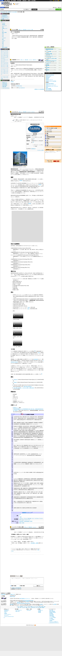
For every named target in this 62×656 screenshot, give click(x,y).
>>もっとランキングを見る (56, 147)
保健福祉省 (12, 454)
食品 (3, 43)
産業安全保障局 (33, 426)
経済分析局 (25, 426)
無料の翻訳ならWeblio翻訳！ (17, 4)
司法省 (12, 484)
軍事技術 (41, 35)
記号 (2, 78)
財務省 (12, 502)
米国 (24, 68)
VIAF (21, 516)
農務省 (12, 423)
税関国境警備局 (24, 462)
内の (28, 68)
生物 (3, 41)
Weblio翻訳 (51, 613)
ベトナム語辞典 (51, 619)
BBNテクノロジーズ (39, 537)
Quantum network (28, 536)
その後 (26, 76)
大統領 (26, 179)
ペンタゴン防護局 (36, 437)
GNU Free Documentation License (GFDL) (23, 603)
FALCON (47, 67)
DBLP (31, 521)
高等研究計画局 (39, 68)
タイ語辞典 (51, 618)
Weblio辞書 (18, 602)
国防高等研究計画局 (33, 35)
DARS (47, 87)
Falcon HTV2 (15, 397)
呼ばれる (39, 73)
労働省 (12, 489)
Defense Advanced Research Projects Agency (21, 35)
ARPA (21, 73)
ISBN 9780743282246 (27, 386)
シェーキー (15, 399)
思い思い (48, 138)
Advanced (25, 73)
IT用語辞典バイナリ (16, 59)
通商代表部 (24, 416)
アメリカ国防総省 (37, 170)
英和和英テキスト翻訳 (16, 576)
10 (32, 536)
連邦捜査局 (20, 484)
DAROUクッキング (49, 79)
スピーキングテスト (5, 87)
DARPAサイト (15, 407)
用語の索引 (25, 29)
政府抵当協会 (38, 472)
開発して (28, 539)
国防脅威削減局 (27, 437)
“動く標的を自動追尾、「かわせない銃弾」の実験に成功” (24, 387)
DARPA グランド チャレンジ (51, 60)
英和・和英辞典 (13, 0)
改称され (19, 76)
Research (29, 73)
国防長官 (29, 179)
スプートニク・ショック (20, 294)
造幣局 (27, 502)
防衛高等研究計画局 (24, 74)
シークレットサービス (21, 463)
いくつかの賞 (48, 51)
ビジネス (3, 22)
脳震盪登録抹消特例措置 (51, 136)
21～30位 (55, 128)
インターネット (16, 69)
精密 (47, 133)
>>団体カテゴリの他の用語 (39, 89)
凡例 (32, 29)
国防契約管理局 (35, 436)
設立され (21, 68)
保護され (19, 536)
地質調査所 (20, 480)
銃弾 (27, 374)
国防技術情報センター (32, 430)
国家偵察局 (31, 431)
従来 (11, 73)
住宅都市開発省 (12, 473)
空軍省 (20, 430)
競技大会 (47, 69)
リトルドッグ (48, 62)
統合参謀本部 (16, 430)
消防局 (31, 463)
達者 (47, 145)
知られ (40, 69)
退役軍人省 (12, 508)
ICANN (22, 87)
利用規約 (5, 613)
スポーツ (3, 40)
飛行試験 (47, 65)
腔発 (47, 135)
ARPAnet (29, 69)
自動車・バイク (4, 28)
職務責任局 (16, 483)
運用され (30, 537)
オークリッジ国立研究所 (33, 448)
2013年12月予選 (49, 53)
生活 (3, 36)
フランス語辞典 (51, 616)
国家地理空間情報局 (22, 431)
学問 (3, 33)
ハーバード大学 (13, 539)
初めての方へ (55, 7)
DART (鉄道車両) (49, 89)
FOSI (19, 87)
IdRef (23, 522)
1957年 (17, 68)
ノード (34, 536)
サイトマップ (6, 615)
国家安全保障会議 (20, 419)
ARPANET (37, 173)
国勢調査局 (20, 426)
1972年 (16, 74)
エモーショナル (49, 131)
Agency (35, 73)
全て (1, 21)
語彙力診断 (4, 86)
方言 (38, 607)
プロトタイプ (22, 69)
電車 (29, 606)
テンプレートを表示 (40, 150)
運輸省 (12, 498)
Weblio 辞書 (56, 0)
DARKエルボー (48, 76)
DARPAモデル (15, 402)
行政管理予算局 (16, 416)
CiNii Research (27, 521)
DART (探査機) (48, 88)
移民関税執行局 (30, 462)
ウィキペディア (15, 111)
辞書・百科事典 (4, 47)
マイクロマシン (28, 256)
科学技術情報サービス (36, 427)
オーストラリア (27, 519)
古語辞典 (29, 0)
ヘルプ (60, 0)
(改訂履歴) (27, 601)
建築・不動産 (4, 32)
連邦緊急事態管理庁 (37, 462)
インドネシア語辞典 (52, 617)
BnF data (29, 518)
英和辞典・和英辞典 (52, 612)
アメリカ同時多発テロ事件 (15, 351)
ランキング (29, 29)
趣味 (3, 39)
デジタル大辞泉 (15, 29)
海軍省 (26, 430)
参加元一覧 (59, 7)
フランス (25, 518)
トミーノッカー (49, 129)
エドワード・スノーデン (35, 355)
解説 (28, 534)
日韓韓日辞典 (24, 0)
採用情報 (39, 612)
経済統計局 (16, 426)
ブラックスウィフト (49, 56)
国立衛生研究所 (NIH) (31, 455)
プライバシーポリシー (7, 614)
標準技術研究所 (26, 427)
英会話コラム (4, 82)
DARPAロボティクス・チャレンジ (52, 86)
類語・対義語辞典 (7, 0)
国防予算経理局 (25, 433)
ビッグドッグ (15, 398)
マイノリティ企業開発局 (18, 427)
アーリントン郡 (39, 137)
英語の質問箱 (4, 85)
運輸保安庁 (27, 463)
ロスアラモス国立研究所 (24, 448)
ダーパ (15, 66)
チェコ (23, 519)
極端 (47, 142)
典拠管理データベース (26, 512)
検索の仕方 (6, 611)
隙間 (29, 187)
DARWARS (36, 359)
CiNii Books (21, 521)
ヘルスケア (4, 37)
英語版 (29, 307)
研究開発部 (31, 68)
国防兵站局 (28, 436)
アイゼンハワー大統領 (32, 294)
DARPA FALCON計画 (50, 83)
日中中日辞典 (19, 0)
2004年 (26, 537)
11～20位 (51, 128)
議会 (34, 195)
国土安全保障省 (12, 463)
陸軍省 (23, 430)
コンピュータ (4, 25)
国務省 (12, 493)
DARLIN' (47, 78)
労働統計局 (30, 489)
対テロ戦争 (24, 351)
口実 (47, 140)
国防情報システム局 (20, 434)
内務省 (12, 480)
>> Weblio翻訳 (58, 149)
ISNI (20, 514)
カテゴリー (33, 111)
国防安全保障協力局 (30, 434)
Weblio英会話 (4, 83)
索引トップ (20, 29)
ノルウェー (21, 518)
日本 (20, 519)
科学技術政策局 (40, 418)
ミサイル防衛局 (20, 436)
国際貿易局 (38, 426)
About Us (15, 379)
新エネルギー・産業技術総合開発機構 (31, 410)
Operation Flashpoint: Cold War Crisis (28, 360)
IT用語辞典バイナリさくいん (25, 598)
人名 (3, 44)
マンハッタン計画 (30, 351)
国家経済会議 (37, 419)
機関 (35, 69)
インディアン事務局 (17, 478)
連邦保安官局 (26, 484)
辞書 (2, 0)
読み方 (12, 66)
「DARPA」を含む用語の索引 (16, 587)
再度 (37, 76)
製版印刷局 (27, 501)
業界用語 (3, 24)
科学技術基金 (15, 187)
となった (33, 76)
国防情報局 (34, 433)
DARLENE (48, 77)
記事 (18, 534)
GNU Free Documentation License (28, 600)
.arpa (14, 395)
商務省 (12, 428)
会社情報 (39, 611)
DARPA (12, 81)
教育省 (12, 440)
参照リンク (13, 80)
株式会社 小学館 (12, 596)
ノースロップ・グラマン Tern (51, 58)
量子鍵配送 (14, 534)
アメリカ (41, 518)
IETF (24, 87)
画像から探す (18, 611)
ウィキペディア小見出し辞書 (17, 527)
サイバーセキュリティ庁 (37, 463)
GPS (16, 174)
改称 (16, 38)
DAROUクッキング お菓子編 (51, 81)
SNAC (20, 522)
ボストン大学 (19, 539)
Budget (15, 382)
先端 (38, 35)
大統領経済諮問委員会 (31, 418)
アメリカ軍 (40, 179)
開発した (33, 69)
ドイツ (33, 518)
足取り (48, 143)
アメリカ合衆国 (26, 414)
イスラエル (37, 518)
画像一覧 (34, 59)
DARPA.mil (33, 148)
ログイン (51, 0)
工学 (37, 606)
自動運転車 (15, 401)
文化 (3, 35)
